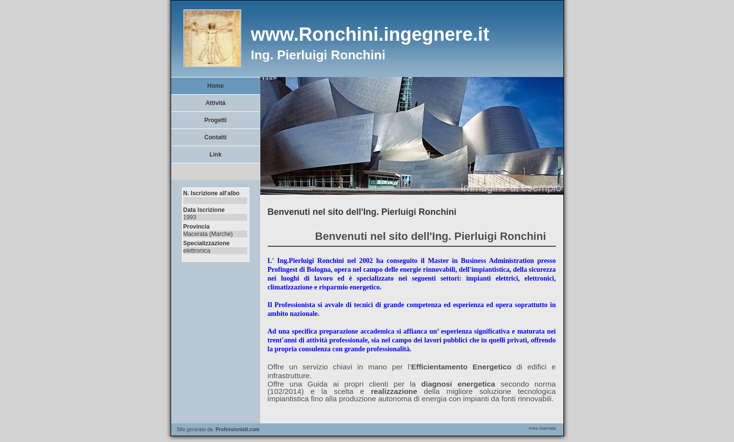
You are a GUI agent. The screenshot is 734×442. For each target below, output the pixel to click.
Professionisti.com (237, 429)
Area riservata (542, 428)
